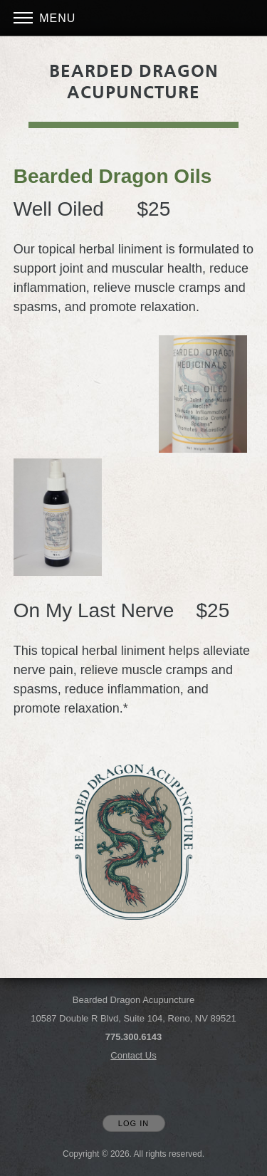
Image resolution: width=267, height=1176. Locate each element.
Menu (45, 18)
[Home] (134, 82)
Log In (133, 1123)
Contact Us (133, 1055)
